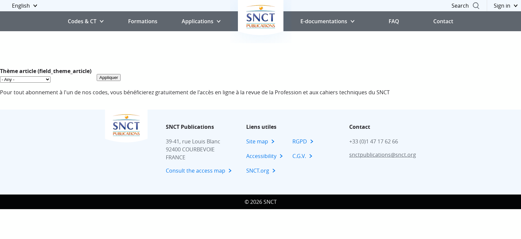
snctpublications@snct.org (382, 154)
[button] (20, 6)
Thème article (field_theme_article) (45, 71)
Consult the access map (195, 170)
